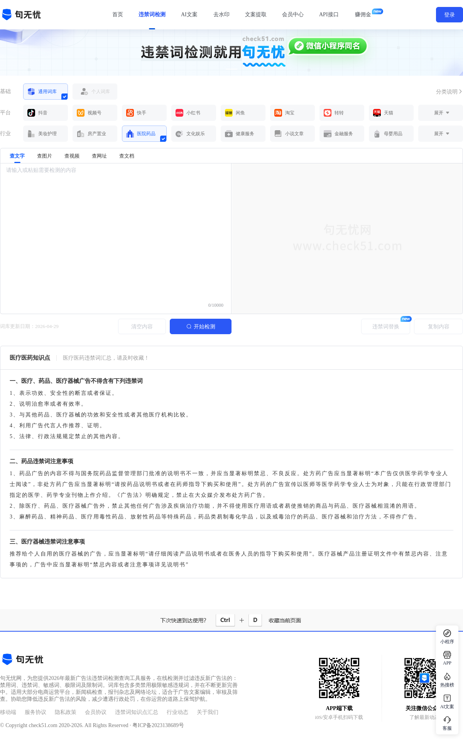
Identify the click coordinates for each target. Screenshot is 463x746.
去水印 (221, 14)
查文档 (126, 156)
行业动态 (177, 712)
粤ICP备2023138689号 (158, 725)
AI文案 (189, 14)
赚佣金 (363, 14)
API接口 (329, 14)
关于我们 (207, 712)
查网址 (99, 156)
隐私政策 (65, 712)
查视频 (71, 156)
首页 (117, 14)
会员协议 (95, 712)
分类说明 (449, 92)
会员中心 (293, 14)
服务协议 (35, 712)
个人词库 (91, 91)
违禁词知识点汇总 (136, 712)
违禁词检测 (152, 14)
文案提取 (256, 14)
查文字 (17, 158)
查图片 (44, 156)
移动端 (8, 712)
